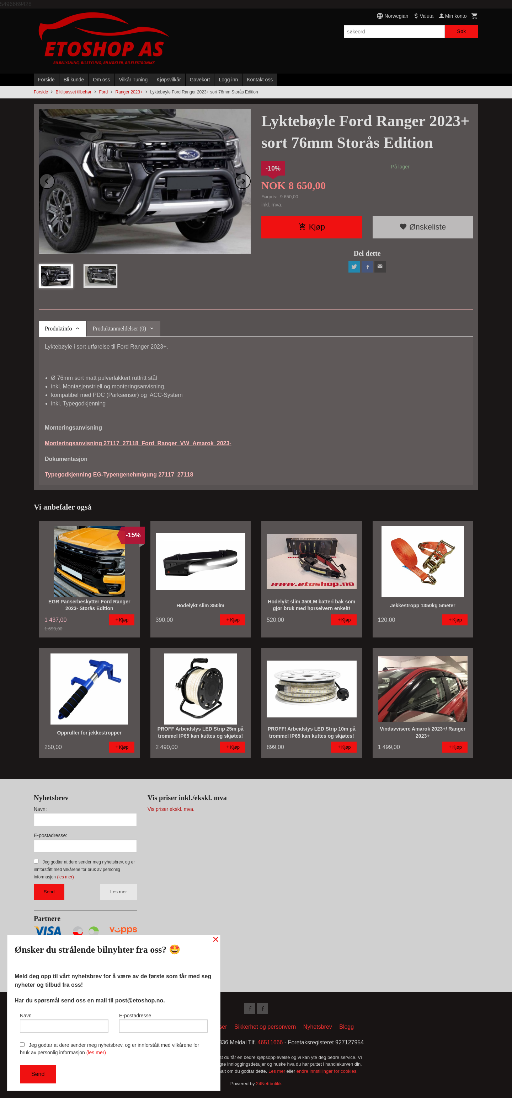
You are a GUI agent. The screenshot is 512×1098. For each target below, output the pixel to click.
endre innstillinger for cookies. (327, 1071)
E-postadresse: (50, 835)
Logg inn (228, 79)
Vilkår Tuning (133, 79)
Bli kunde (74, 79)
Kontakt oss (260, 79)
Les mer (118, 891)
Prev (54, 180)
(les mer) (65, 876)
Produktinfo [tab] (58, 328)
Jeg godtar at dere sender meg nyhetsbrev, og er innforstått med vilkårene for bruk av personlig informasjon (84, 869)
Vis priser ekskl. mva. (171, 809)
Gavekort (200, 79)
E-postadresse (163, 1023)
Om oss (101, 79)
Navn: (40, 809)
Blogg (346, 1027)
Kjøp (311, 226)
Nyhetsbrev (317, 1027)
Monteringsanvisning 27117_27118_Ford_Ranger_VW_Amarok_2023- (138, 443)
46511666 (270, 1042)
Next (250, 180)
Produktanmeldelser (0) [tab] (119, 328)
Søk (461, 31)
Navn (64, 1023)
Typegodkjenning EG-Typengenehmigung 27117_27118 (119, 475)
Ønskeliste (422, 226)
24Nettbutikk (269, 1083)
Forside (46, 79)
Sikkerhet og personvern (265, 1027)
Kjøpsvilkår (168, 79)
